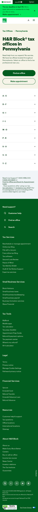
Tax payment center (10, 339)
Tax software (7, 256)
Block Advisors (8, 288)
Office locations (9, 423)
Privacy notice (8, 365)
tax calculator (8, 188)
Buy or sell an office (10, 455)
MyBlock (6, 320)
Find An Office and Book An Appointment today (18, 183)
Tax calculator (8, 327)
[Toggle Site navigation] (33, 19)
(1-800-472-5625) (9, 180)
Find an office (19, 73)
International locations (11, 426)
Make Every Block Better (12, 449)
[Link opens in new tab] (5, 483)
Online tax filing (8, 247)
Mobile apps (7, 323)
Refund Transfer (9, 394)
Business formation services (13, 301)
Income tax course (10, 458)
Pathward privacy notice (12, 371)
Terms (5, 362)
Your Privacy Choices (26, 507)
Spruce (5, 388)
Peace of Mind (8, 263)
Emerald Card (8, 391)
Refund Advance (9, 400)
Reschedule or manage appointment (17, 244)
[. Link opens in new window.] (10, 507)
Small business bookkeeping (13, 295)
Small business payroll (11, 298)
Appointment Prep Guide (12, 333)
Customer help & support (12, 416)
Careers (6, 452)
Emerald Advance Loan (11, 397)
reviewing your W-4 (22, 188)
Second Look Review (10, 259)
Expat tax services (9, 272)
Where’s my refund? (10, 342)
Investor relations (9, 464)
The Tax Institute (9, 467)
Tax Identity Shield (9, 266)
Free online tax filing (10, 253)
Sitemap (6, 429)
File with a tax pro (9, 250)
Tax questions (8, 420)
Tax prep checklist (9, 330)
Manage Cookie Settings (12, 368)
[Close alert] (34, 10)
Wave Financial (8, 304)
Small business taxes (10, 291)
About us (6, 445)
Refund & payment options (13, 336)
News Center (7, 461)
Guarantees (7, 470)
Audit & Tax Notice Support (13, 269)
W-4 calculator (8, 346)
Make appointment (11, 14)
